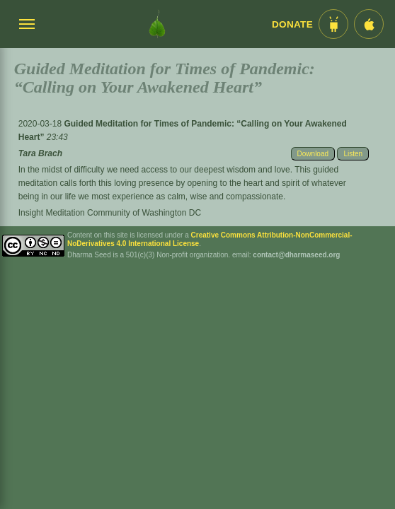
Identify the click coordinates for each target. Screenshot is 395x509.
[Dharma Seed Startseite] (157, 24)
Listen (352, 154)
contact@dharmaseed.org (296, 255)
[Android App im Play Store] (333, 24)
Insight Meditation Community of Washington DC (109, 213)
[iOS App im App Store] (369, 24)
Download (312, 154)
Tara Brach (40, 153)
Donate (292, 24)
